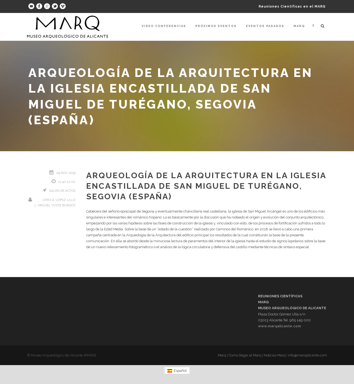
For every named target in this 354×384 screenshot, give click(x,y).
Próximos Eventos (216, 26)
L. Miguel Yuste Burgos (55, 205)
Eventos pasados (265, 26)
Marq (299, 26)
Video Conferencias (164, 26)
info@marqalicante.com (307, 355)
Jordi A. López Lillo (58, 200)
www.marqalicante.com (279, 326)
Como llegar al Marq (245, 355)
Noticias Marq (275, 355)
